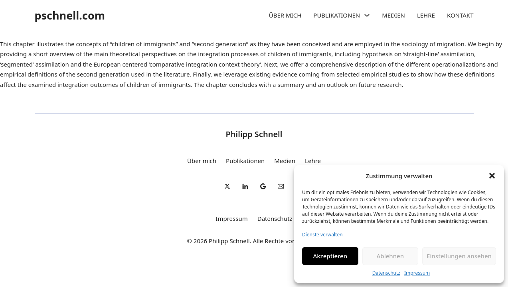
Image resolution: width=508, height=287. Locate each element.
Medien (393, 15)
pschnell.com (70, 15)
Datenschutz (386, 272)
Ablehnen (390, 256)
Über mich (285, 15)
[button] (492, 176)
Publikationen (336, 15)
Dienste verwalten (322, 234)
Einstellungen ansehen (459, 256)
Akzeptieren (330, 256)
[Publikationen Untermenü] (367, 15)
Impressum (417, 272)
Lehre (426, 15)
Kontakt (460, 15)
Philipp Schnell (254, 134)
